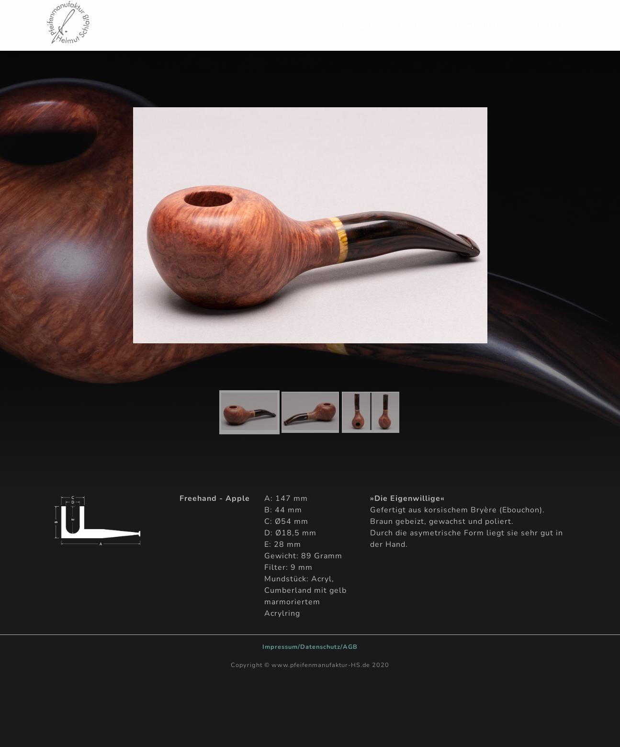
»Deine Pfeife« (481, 25)
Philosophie (354, 25)
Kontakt (548, 25)
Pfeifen (414, 25)
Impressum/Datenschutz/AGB (310, 647)
